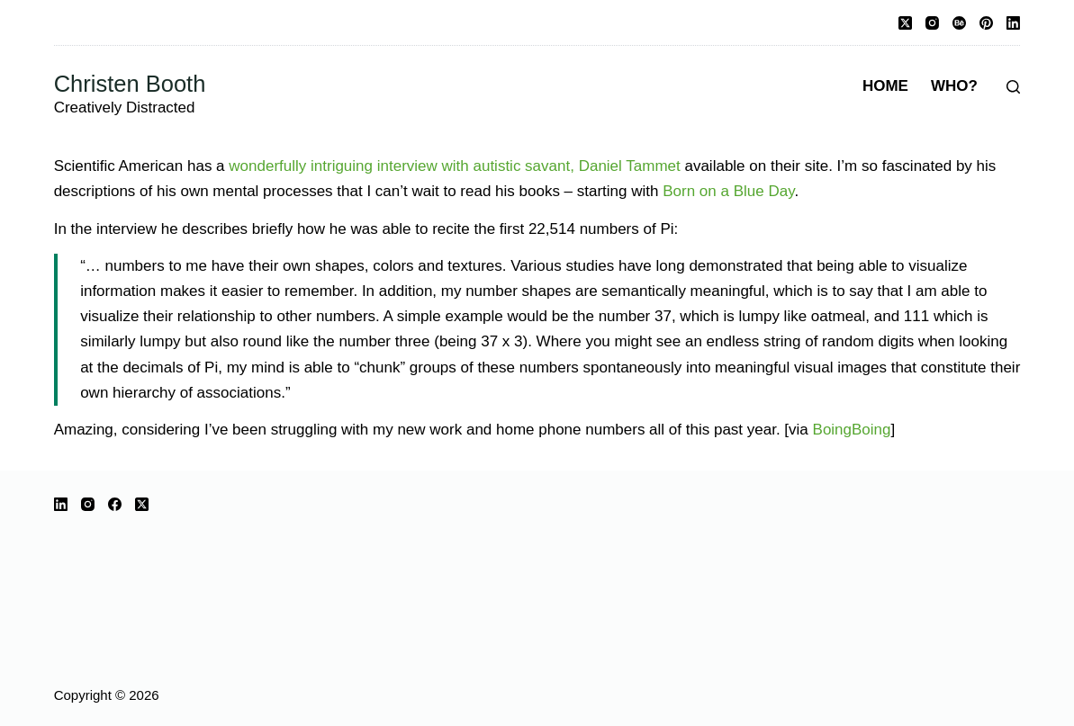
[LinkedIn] (1013, 23)
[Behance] (959, 23)
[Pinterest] (986, 23)
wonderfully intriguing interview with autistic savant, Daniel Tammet (454, 166)
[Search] (1013, 87)
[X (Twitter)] (905, 23)
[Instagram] (932, 23)
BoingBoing (852, 429)
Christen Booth (130, 83)
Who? (954, 85)
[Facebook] (115, 504)
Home (885, 85)
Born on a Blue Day (728, 191)
